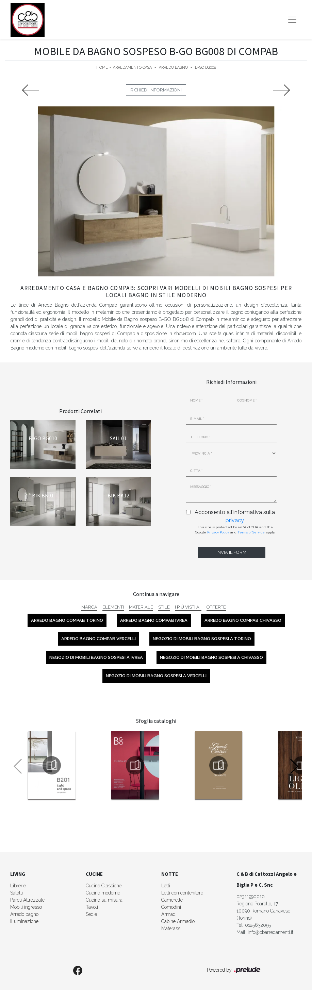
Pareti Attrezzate (27, 900)
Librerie (18, 885)
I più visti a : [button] (188, 607)
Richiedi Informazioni (156, 89)
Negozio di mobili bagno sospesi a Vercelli (156, 675)
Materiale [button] (141, 607)
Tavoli (92, 907)
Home (102, 67)
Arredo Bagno (173, 67)
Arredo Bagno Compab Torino (67, 620)
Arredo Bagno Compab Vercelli (98, 638)
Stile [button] (164, 607)
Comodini (171, 907)
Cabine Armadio (178, 921)
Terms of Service (251, 532)
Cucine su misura (104, 900)
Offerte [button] (216, 607)
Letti (165, 885)
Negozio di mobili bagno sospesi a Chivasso (211, 657)
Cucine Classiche (103, 885)
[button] (293, 766)
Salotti (16, 893)
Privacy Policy (218, 532)
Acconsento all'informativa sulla (235, 516)
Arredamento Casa (132, 67)
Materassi (171, 928)
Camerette (172, 900)
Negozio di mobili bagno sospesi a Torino (202, 638)
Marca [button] (89, 607)
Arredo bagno (24, 914)
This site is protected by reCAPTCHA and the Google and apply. (235, 529)
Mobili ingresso (26, 907)
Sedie (91, 914)
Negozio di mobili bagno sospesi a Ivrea (96, 657)
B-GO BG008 (205, 67)
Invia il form (231, 552)
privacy (235, 520)
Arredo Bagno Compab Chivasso (242, 620)
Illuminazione (24, 921)
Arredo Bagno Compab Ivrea (153, 620)
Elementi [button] (113, 607)
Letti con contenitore (182, 893)
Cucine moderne (103, 893)
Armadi (169, 914)
